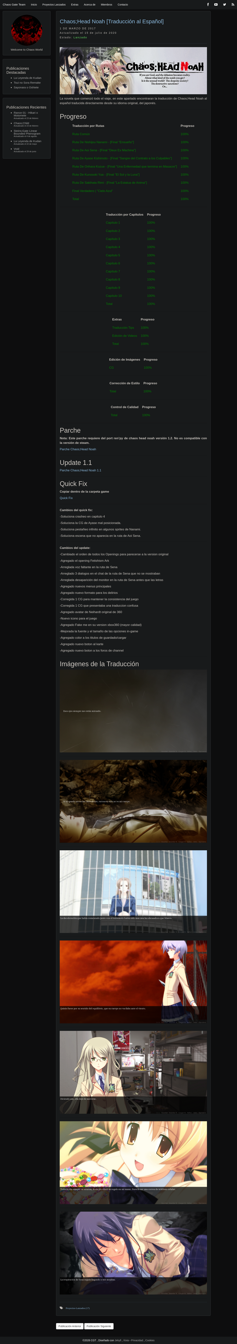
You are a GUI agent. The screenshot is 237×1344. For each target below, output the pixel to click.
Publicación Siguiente (99, 1326)
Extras (74, 4)
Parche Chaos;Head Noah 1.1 (80, 470)
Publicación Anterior (69, 1326)
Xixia (126, 1340)
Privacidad (137, 1340)
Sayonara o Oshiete (26, 87)
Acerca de (89, 4)
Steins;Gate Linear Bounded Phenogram (30, 133)
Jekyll (118, 1340)
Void (30, 150)
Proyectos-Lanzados (78, 1308)
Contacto (123, 4)
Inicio (34, 4)
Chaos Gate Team (14, 4)
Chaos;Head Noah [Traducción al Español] (112, 21)
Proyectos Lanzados (54, 4)
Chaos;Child (30, 124)
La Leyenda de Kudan (27, 77)
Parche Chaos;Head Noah (78, 449)
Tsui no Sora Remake (27, 82)
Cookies (150, 1340)
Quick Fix (66, 498)
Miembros (106, 4)
